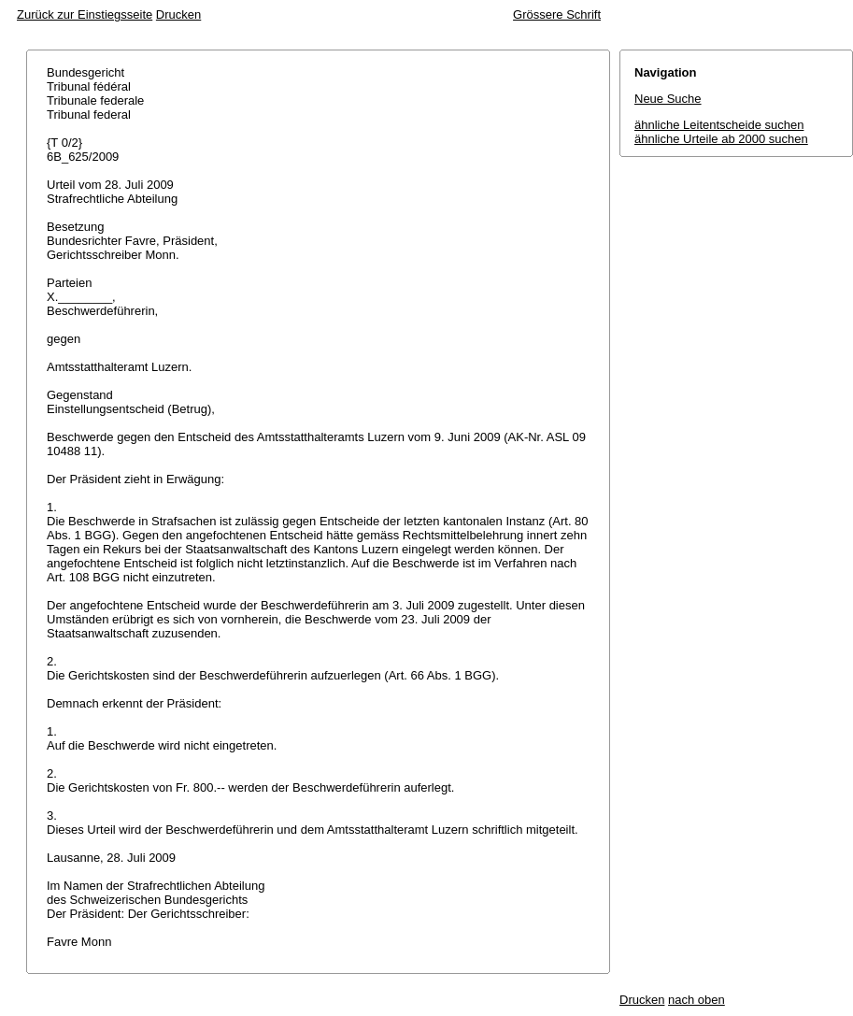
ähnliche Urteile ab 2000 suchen (721, 139)
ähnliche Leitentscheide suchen (718, 125)
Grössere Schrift (557, 14)
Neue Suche (668, 99)
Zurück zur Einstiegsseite (84, 14)
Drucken (178, 14)
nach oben (696, 1000)
